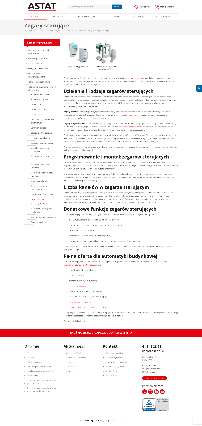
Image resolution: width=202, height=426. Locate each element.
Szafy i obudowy (35, 63)
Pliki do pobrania (34, 362)
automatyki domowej (135, 78)
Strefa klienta (32, 375)
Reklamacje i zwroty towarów (39, 366)
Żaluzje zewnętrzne (39, 222)
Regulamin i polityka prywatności (40, 371)
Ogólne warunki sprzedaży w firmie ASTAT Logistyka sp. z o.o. (41, 389)
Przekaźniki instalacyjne (40, 138)
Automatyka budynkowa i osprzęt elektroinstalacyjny (72, 30)
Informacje (138, 16)
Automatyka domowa (40, 94)
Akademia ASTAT (73, 353)
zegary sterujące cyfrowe (129, 115)
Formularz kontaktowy (115, 353)
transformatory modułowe (80, 302)
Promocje (70, 371)
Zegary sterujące (40, 203)
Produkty (35, 16)
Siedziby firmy (111, 371)
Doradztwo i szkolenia (90, 16)
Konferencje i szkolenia (76, 357)
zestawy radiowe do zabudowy (81, 307)
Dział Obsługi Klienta (114, 357)
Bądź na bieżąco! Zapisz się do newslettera (101, 333)
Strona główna (30, 30)
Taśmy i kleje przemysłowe (39, 82)
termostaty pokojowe (78, 286)
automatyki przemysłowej (131, 126)
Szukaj (117, 7)
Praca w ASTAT (112, 375)
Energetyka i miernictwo (38, 68)
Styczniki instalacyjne (39, 181)
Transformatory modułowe (42, 194)
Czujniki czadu (37, 104)
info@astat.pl (153, 351)
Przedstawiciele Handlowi (116, 362)
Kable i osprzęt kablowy (38, 58)
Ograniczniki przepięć (39, 128)
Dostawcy (31, 357)
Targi (68, 362)
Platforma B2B (163, 16)
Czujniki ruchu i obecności (41, 109)
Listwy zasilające (37, 114)
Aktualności (59, 16)
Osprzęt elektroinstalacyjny (42, 133)
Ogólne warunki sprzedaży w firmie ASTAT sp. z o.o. (41, 382)
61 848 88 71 (151, 346)
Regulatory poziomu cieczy (42, 143)
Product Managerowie (115, 366)
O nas (117, 16)
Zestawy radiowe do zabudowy (44, 217)
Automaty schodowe (39, 99)
